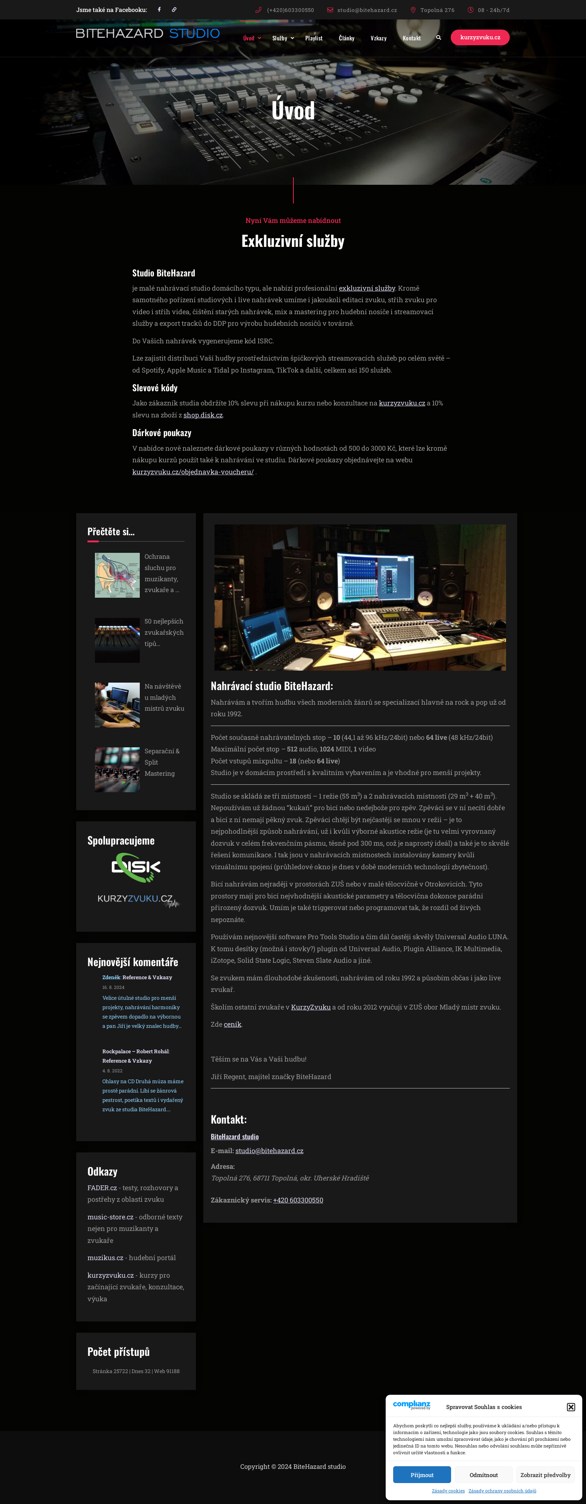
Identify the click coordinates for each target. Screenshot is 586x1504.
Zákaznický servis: (241, 1199)
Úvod (241, 38)
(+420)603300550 (290, 9)
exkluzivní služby (367, 288)
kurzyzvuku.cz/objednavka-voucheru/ (193, 471)
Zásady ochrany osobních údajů (502, 1491)
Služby (272, 38)
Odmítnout (484, 1475)
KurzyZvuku (311, 1006)
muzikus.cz (105, 1257)
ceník (232, 1024)
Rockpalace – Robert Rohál (135, 1051)
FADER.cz (102, 1187)
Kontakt (405, 38)
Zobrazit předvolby (546, 1475)
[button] (571, 1407)
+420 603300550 (298, 1199)
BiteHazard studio (235, 1136)
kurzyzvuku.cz (477, 37)
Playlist (306, 38)
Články (339, 38)
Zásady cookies (448, 1491)
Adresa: (223, 1166)
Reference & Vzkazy (147, 977)
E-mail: (222, 1150)
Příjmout (422, 1475)
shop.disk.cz (203, 414)
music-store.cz (110, 1216)
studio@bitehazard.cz (367, 9)
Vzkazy (371, 38)
